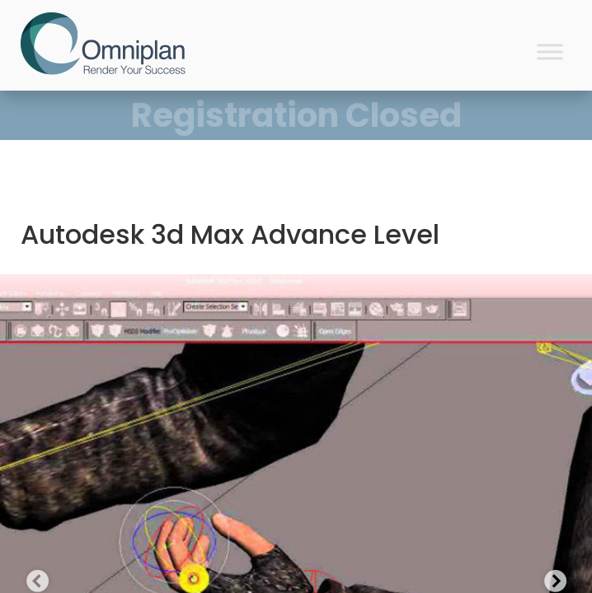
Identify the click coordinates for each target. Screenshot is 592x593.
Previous (33, 578)
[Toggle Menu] (550, 51)
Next (551, 578)
